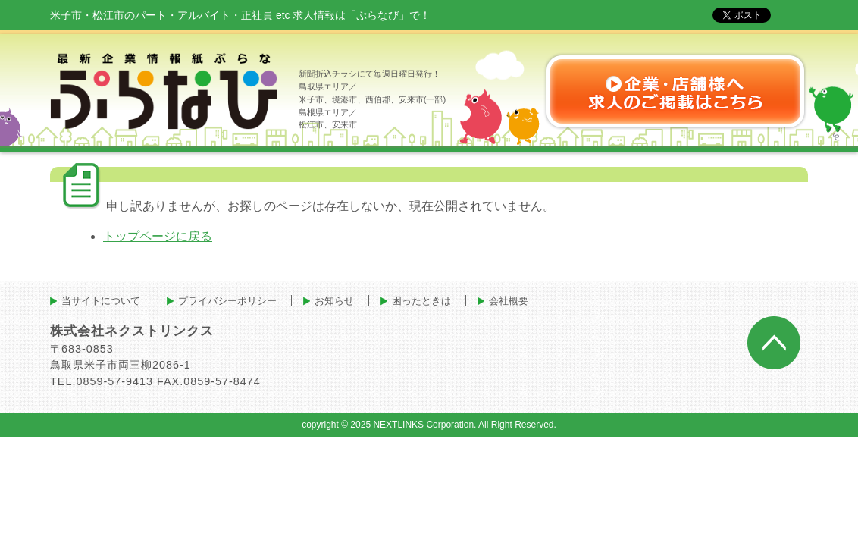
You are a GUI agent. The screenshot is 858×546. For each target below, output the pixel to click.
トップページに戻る (157, 236)
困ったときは (421, 300)
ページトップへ (773, 342)
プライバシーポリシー (227, 300)
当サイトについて (100, 300)
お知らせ (334, 300)
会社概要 (508, 300)
